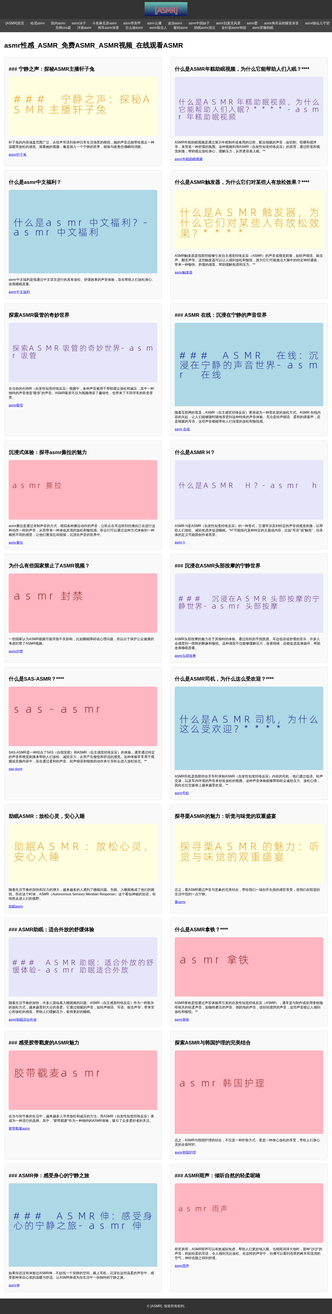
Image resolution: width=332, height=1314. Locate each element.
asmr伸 (14, 1285)
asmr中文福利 (19, 292)
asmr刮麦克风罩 (228, 23)
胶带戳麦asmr (19, 1128)
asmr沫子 (79, 23)
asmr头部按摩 (185, 656)
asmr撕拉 (16, 542)
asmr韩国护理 (185, 1152)
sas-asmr (16, 769)
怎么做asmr (134, 27)
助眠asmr (16, 906)
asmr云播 (154, 23)
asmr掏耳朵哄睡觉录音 (281, 23)
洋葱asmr (84, 27)
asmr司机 (182, 793)
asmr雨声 (182, 1266)
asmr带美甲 (132, 23)
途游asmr (175, 23)
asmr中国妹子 (199, 23)
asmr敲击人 (158, 27)
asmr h (180, 542)
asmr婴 (252, 23)
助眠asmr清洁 (204, 27)
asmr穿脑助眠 (263, 27)
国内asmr (58, 23)
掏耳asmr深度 (108, 27)
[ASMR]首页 (15, 23)
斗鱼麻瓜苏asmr (104, 23)
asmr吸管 (16, 405)
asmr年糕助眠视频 (189, 159)
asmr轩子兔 (17, 154)
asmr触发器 (183, 272)
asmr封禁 (16, 651)
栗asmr (180, 902)
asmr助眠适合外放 (23, 1019)
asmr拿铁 (182, 1019)
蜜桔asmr (180, 27)
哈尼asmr (37, 23)
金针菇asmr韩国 (233, 27)
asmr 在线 (182, 429)
